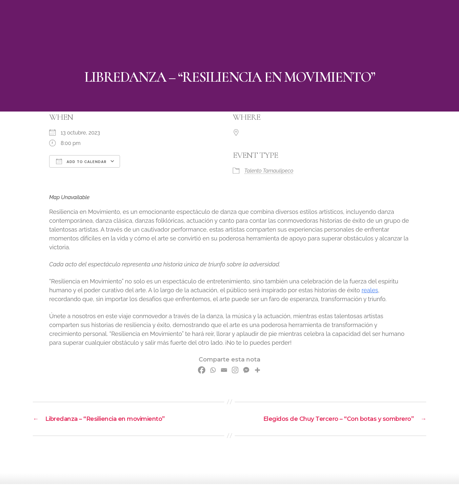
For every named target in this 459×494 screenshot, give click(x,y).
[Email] (224, 370)
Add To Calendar (81, 161)
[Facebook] (202, 370)
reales (370, 290)
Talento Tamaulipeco (268, 171)
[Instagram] (235, 370)
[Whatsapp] (213, 370)
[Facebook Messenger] (246, 370)
